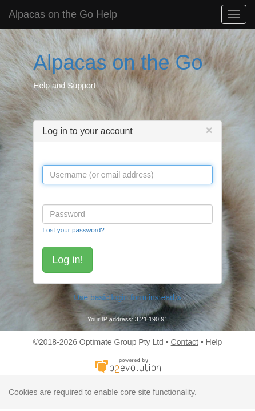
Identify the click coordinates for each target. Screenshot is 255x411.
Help (214, 341)
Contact (184, 341)
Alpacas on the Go (117, 62)
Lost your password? (73, 229)
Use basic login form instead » (127, 297)
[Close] (208, 130)
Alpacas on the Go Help (63, 14)
